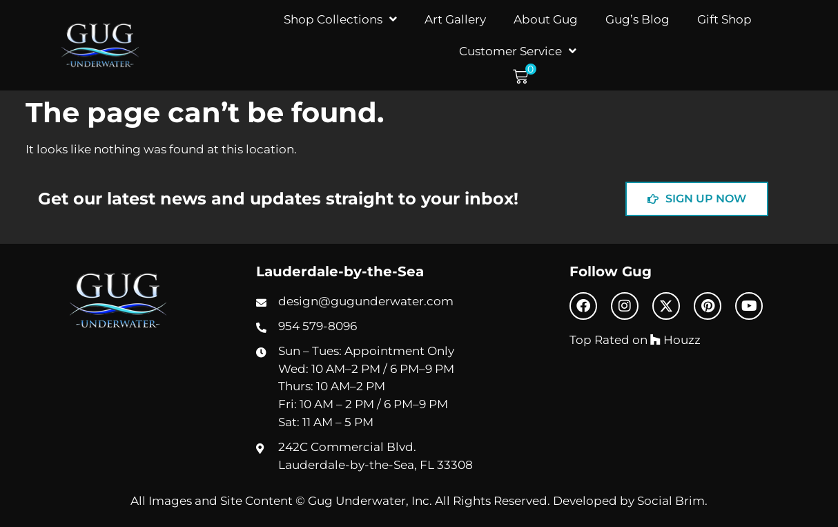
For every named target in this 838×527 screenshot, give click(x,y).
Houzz (675, 339)
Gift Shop (724, 19)
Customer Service (517, 51)
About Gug (546, 19)
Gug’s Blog (637, 19)
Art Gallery (455, 19)
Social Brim (671, 500)
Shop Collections (340, 19)
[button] (524, 77)
